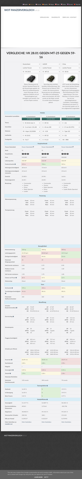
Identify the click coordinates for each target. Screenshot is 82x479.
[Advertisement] (41, 33)
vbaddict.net (8, 424)
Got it (46, 477)
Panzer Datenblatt (28, 147)
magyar (51, 4)
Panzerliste (55, 17)
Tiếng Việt (77, 4)
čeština (63, 4)
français (38, 4)
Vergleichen (44, 17)
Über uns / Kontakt (69, 17)
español (45, 4)
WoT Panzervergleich (21, 9)
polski (57, 4)
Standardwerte (31, 116)
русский (70, 4)
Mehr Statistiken (26, 422)
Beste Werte (31, 119)
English (25, 4)
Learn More (38, 477)
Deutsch (31, 4)
